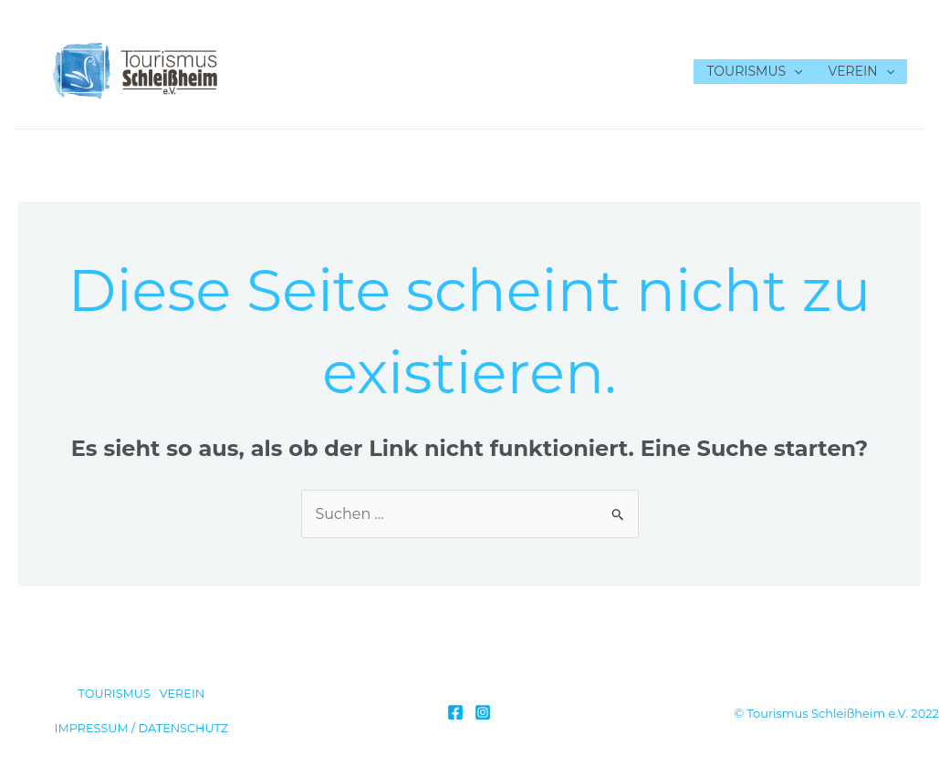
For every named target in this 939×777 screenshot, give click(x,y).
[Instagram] (483, 712)
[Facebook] (455, 712)
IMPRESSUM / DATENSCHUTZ (142, 728)
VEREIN (861, 71)
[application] (794, 71)
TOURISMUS (754, 71)
